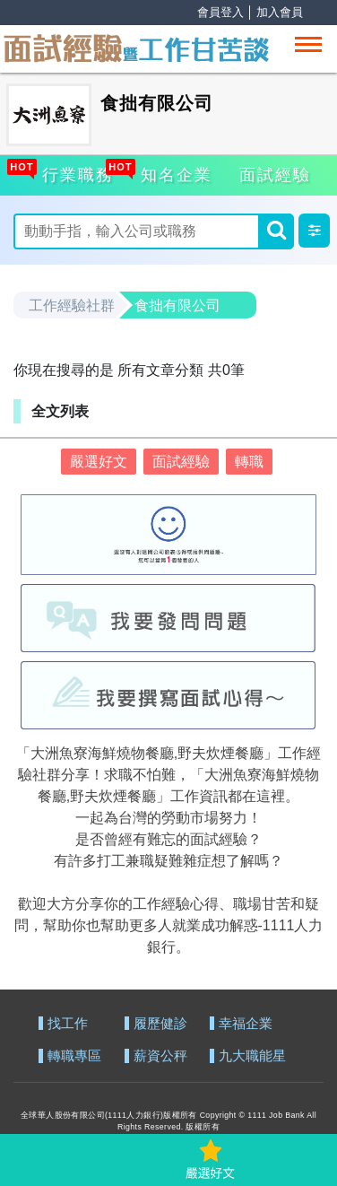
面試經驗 (274, 175)
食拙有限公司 (177, 305)
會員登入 (220, 12)
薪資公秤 (160, 1056)
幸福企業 (245, 1024)
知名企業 (174, 172)
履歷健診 (160, 1024)
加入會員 (279, 12)
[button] (314, 231)
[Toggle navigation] (308, 44)
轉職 (249, 461)
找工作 (68, 1024)
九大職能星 (252, 1056)
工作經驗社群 (72, 305)
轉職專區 (74, 1056)
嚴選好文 (98, 461)
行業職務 (75, 172)
